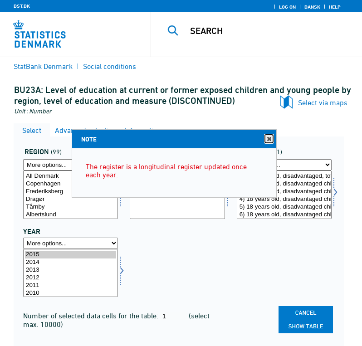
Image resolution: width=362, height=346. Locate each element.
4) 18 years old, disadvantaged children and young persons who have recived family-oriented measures (284, 199)
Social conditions (109, 66)
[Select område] (70, 195)
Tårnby (70, 207)
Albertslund (70, 215)
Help (335, 7)
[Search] (269, 31)
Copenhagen (70, 184)
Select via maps (322, 102)
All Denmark (70, 176)
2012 (70, 278)
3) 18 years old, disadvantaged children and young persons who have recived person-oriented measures (284, 191)
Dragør (70, 199)
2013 (70, 270)
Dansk (312, 7)
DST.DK (22, 6)
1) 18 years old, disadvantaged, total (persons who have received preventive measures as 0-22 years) (284, 176)
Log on (287, 7)
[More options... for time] (70, 243)
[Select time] (70, 273)
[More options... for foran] (284, 165)
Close (268, 139)
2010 (70, 293)
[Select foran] (284, 195)
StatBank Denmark (43, 66)
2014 (70, 262)
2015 (70, 254)
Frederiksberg (70, 191)
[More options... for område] (70, 165)
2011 (70, 285)
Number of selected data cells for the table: (91, 316)
